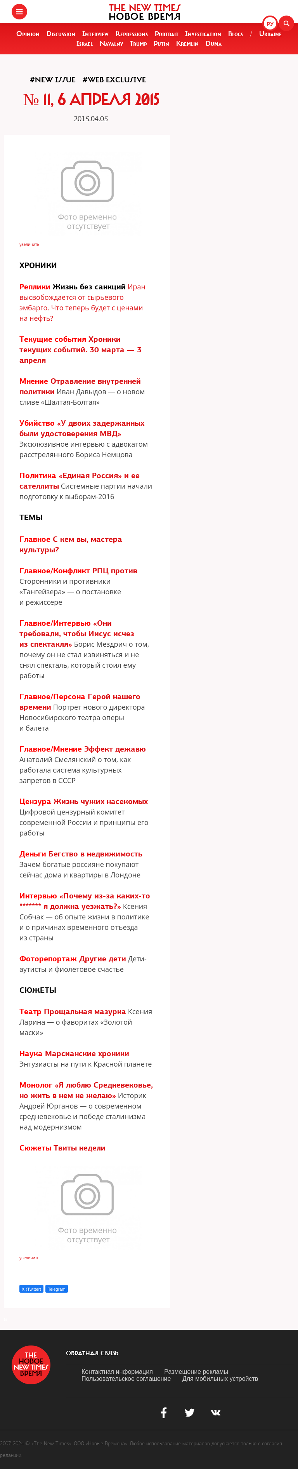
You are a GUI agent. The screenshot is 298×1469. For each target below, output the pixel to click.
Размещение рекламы (196, 1371)
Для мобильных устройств (220, 1378)
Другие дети (102, 959)
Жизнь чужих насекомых (101, 801)
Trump (138, 43)
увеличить (29, 244)
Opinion (28, 34)
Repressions (132, 34)
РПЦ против (114, 571)
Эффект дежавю (115, 749)
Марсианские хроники (87, 1053)
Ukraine (270, 34)
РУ (270, 24)
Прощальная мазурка (85, 1011)
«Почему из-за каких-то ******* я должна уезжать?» (84, 901)
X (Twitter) (31, 1289)
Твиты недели (80, 1148)
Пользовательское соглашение (126, 1378)
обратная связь (92, 1353)
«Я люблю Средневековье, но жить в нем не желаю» (86, 1090)
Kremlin (187, 43)
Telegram (56, 1289)
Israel (84, 43)
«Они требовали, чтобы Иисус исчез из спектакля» (76, 633)
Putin (161, 43)
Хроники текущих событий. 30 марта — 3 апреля (80, 349)
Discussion (61, 34)
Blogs (235, 34)
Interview (95, 34)
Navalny (111, 43)
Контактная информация (117, 1371)
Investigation (203, 34)
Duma (214, 43)
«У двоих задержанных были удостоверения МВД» (81, 428)
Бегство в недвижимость (95, 854)
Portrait (166, 34)
